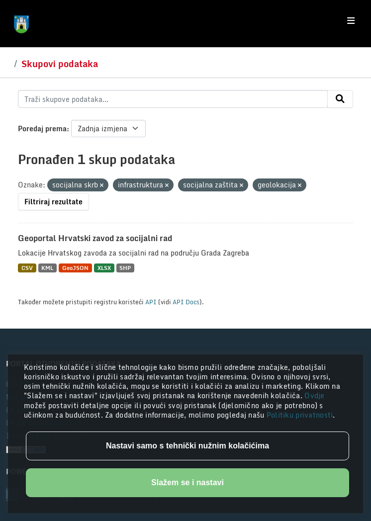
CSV (27, 267)
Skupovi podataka (59, 64)
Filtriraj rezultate (53, 201)
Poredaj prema (42, 128)
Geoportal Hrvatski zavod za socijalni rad (95, 238)
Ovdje (314, 395)
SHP (125, 267)
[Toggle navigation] (351, 21)
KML (47, 267)
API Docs (186, 302)
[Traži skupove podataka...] (173, 99)
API (151, 302)
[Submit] (340, 99)
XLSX (104, 267)
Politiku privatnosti (300, 415)
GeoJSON (75, 267)
